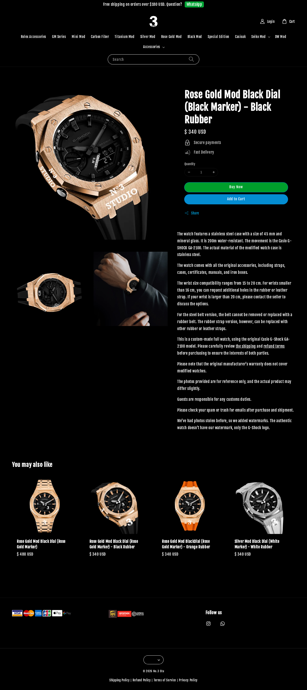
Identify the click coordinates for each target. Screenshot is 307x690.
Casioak (240, 37)
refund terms (274, 346)
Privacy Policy (188, 680)
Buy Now (236, 187)
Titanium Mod (124, 37)
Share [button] (191, 213)
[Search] (191, 59)
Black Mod (195, 37)
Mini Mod (78, 37)
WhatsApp (194, 4)
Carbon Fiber (100, 37)
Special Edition (218, 37)
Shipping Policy (119, 680)
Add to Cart (236, 199)
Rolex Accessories (33, 37)
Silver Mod (147, 37)
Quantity (189, 164)
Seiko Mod (258, 37)
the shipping (246, 346)
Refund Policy (142, 680)
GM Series (59, 37)
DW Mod (280, 37)
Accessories (151, 47)
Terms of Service (165, 680)
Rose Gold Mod (171, 37)
